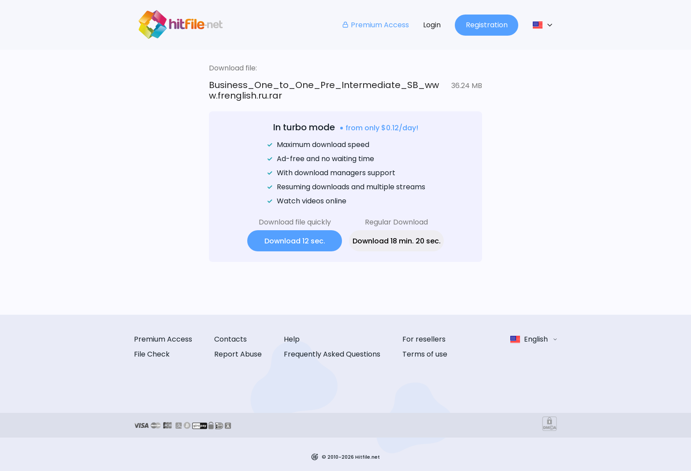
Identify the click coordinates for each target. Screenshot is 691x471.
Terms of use (424, 354)
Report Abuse (238, 354)
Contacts (230, 339)
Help (292, 339)
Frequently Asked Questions (332, 354)
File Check (152, 354)
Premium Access (375, 25)
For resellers (424, 339)
